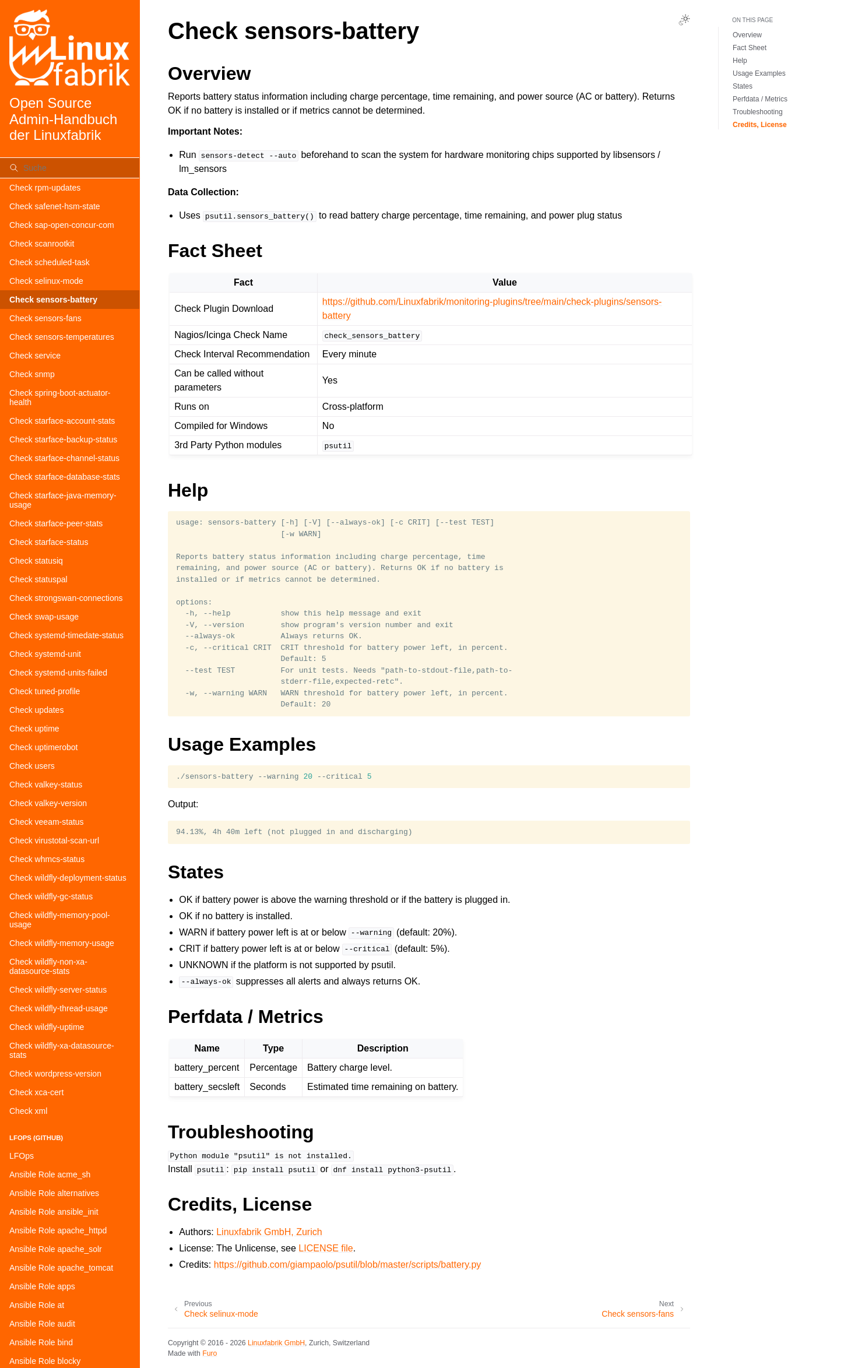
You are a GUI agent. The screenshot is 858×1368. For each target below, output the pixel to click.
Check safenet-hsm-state (54, 206)
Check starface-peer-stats (56, 523)
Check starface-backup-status (63, 439)
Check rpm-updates (44, 187)
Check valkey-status (45, 784)
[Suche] (69, 167)
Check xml (28, 1111)
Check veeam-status (46, 822)
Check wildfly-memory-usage (61, 943)
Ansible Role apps (42, 1286)
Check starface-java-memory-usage (63, 500)
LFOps (21, 1155)
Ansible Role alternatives (54, 1193)
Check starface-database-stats (64, 476)
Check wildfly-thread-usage (58, 1008)
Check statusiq (36, 560)
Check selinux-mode (46, 281)
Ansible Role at (36, 1305)
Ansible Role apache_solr (55, 1249)
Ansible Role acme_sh (49, 1174)
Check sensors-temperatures (61, 337)
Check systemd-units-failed (58, 672)
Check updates (36, 710)
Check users (32, 766)
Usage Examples (759, 73)
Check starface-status (48, 542)
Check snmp (32, 374)
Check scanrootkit (41, 243)
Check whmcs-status (47, 859)
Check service (35, 355)
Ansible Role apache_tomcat (61, 1267)
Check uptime (34, 728)
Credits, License (760, 125)
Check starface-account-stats (62, 420)
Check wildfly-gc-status (51, 896)
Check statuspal (38, 579)
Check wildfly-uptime (46, 1027)
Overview (747, 35)
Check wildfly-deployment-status (67, 877)
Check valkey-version (48, 803)
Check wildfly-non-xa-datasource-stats (48, 966)
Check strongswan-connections (66, 598)
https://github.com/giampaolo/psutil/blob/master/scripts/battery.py (347, 1264)
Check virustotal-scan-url (54, 840)
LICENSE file (325, 1248)
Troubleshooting (758, 112)
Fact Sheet (749, 48)
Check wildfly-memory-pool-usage (59, 919)
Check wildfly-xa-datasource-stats (61, 1050)
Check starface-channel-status (64, 458)
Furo (209, 1353)
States (742, 86)
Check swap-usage (44, 616)
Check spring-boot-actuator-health (60, 397)
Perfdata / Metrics (760, 99)
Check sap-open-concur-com (61, 225)
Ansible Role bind (41, 1342)
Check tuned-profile (44, 691)
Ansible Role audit (42, 1323)
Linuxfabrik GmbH (276, 1343)
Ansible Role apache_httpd (58, 1230)
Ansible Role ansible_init (54, 1211)
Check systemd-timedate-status (66, 635)
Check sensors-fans (45, 318)
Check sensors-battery (53, 299)
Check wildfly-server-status (58, 989)
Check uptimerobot (43, 747)
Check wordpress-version (55, 1073)
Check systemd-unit (45, 654)
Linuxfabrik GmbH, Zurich (269, 1232)
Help (740, 61)
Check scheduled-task (49, 262)
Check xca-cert (36, 1092)
